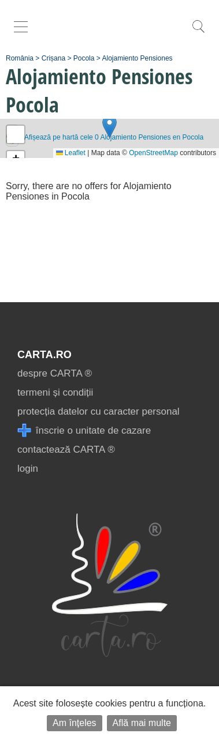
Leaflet (71, 153)
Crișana (53, 58)
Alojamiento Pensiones (137, 58)
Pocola (84, 58)
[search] (198, 32)
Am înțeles (74, 723)
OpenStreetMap (153, 153)
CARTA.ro (44, 354)
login (27, 468)
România (20, 58)
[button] (109, 126)
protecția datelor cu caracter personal (98, 411)
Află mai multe (142, 723)
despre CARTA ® (54, 373)
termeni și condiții (55, 392)
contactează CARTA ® (66, 449)
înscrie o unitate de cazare (84, 430)
